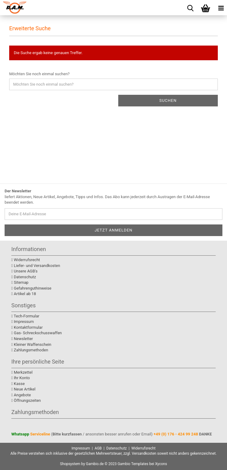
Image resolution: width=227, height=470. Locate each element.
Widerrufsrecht (25, 259)
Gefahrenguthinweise (31, 288)
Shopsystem (70, 464)
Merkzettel (21, 372)
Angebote (21, 395)
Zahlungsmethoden (29, 350)
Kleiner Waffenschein (31, 344)
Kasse (18, 383)
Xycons (161, 464)
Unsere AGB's (24, 271)
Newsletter (22, 338)
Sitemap (19, 282)
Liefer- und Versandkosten (35, 265)
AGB (98, 448)
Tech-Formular (25, 316)
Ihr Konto (20, 378)
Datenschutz (23, 277)
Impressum (22, 321)
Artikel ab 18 (23, 293)
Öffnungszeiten (26, 400)
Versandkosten (144, 453)
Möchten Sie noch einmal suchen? (39, 74)
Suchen (168, 100)
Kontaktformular (27, 327)
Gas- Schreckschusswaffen (36, 333)
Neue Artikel (23, 389)
